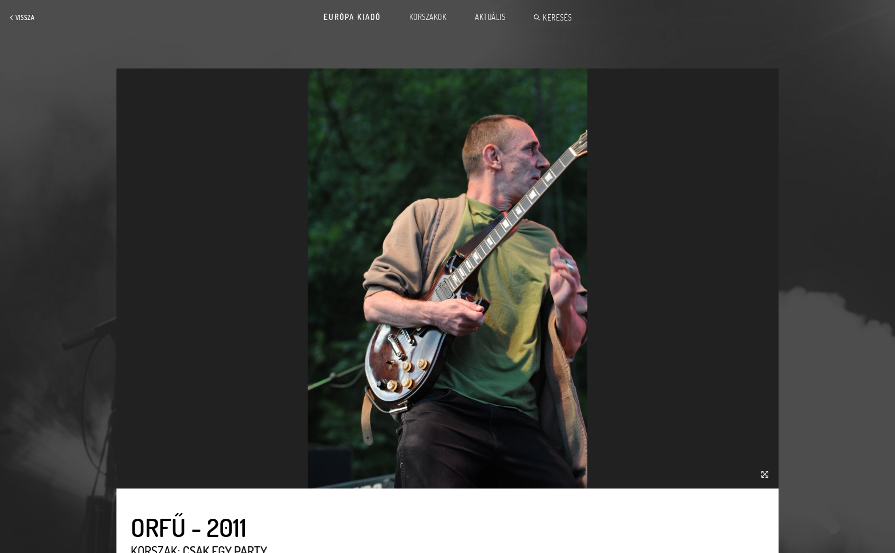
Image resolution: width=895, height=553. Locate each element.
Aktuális (490, 17)
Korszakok (428, 17)
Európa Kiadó (352, 17)
